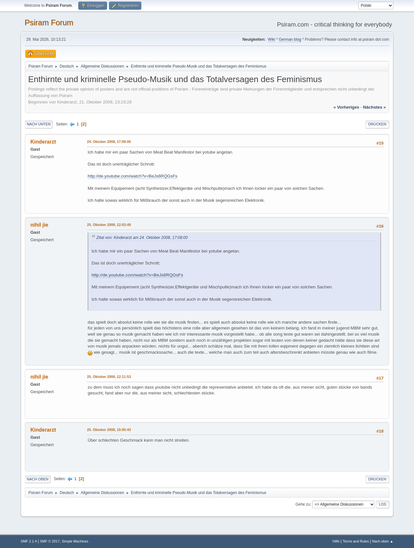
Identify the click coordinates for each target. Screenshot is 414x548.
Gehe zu (302, 504)
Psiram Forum (49, 22)
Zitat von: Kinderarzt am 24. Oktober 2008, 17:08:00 (142, 237)
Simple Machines (75, 541)
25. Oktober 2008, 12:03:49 (109, 225)
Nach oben (38, 479)
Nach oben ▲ (382, 541)
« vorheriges (346, 107)
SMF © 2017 (50, 541)
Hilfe (336, 541)
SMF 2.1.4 (29, 541)
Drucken (377, 124)
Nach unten (38, 124)
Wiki (271, 39)
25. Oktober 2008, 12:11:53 (109, 377)
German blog (290, 39)
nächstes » (374, 107)
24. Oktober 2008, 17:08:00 (109, 142)
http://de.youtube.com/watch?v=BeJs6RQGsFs (132, 176)
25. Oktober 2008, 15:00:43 (109, 430)
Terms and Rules (356, 541)
